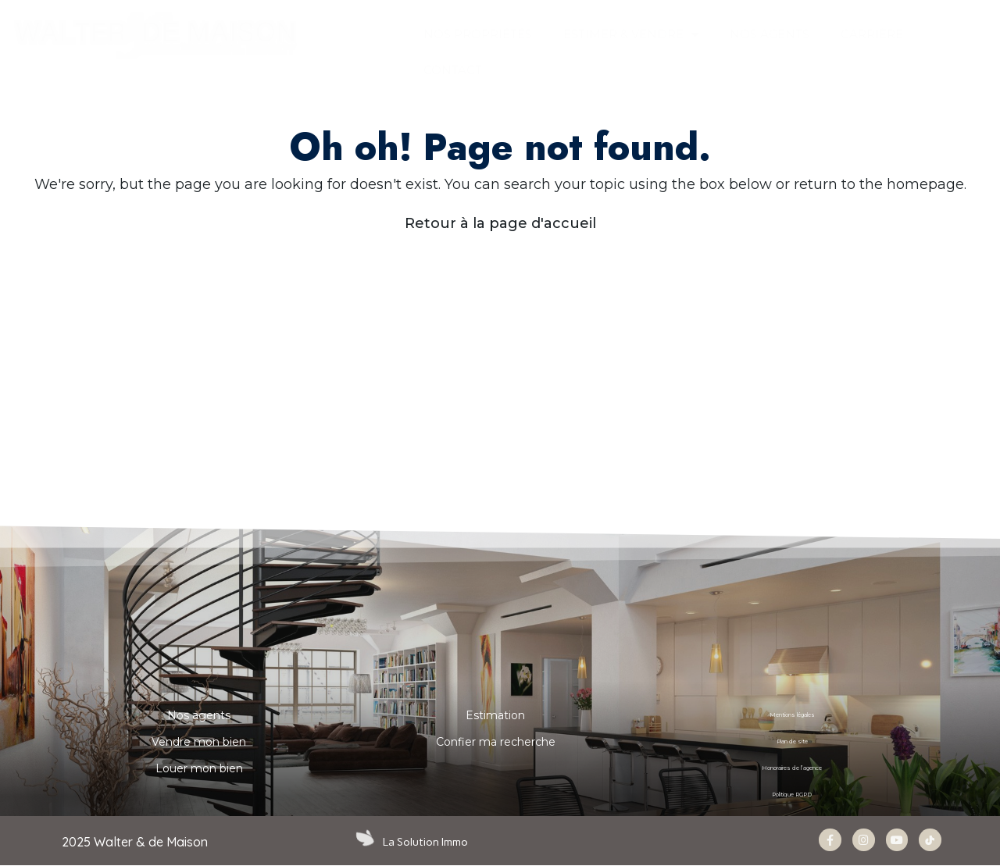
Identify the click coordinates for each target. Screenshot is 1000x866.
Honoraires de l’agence (792, 768)
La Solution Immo (427, 842)
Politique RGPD (791, 795)
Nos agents (198, 715)
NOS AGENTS (769, 34)
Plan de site (792, 742)
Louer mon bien (199, 768)
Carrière (872, 34)
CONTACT (452, 69)
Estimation (495, 715)
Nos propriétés (477, 34)
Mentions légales (791, 715)
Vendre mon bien (199, 742)
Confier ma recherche (495, 742)
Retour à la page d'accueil (500, 223)
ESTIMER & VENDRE (630, 34)
